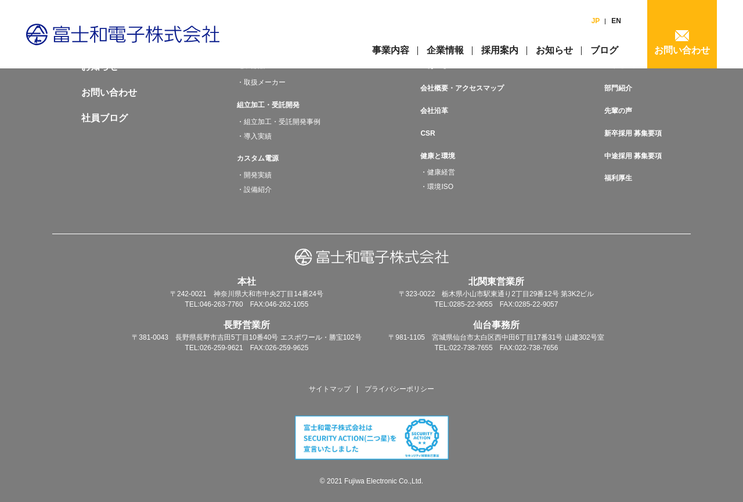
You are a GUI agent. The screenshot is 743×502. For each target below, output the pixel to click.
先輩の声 (618, 111)
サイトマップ (330, 389)
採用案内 (499, 50)
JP (595, 21)
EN (616, 21)
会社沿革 (434, 111)
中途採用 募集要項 (633, 156)
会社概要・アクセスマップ (462, 88)
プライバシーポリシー (399, 389)
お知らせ (554, 50)
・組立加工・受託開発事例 (278, 122)
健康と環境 (437, 156)
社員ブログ (104, 118)
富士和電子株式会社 (122, 34)
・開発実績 (254, 175)
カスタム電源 (258, 158)
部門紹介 (618, 88)
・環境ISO (436, 187)
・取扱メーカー (261, 82)
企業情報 (445, 50)
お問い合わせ (682, 50)
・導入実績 (254, 136)
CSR (427, 133)
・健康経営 (437, 172)
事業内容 (390, 50)
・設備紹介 (254, 189)
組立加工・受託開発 (268, 105)
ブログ (604, 50)
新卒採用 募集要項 (633, 133)
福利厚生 (618, 178)
